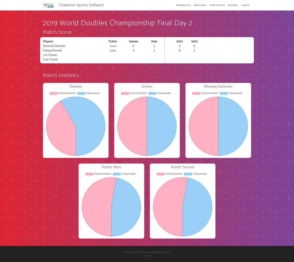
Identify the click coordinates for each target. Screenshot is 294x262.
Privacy (147, 255)
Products (183, 5)
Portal (233, 5)
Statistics (217, 5)
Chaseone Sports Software (73, 5)
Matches (200, 5)
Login (245, 5)
